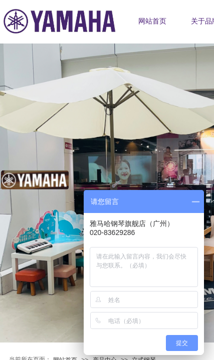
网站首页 (152, 21)
